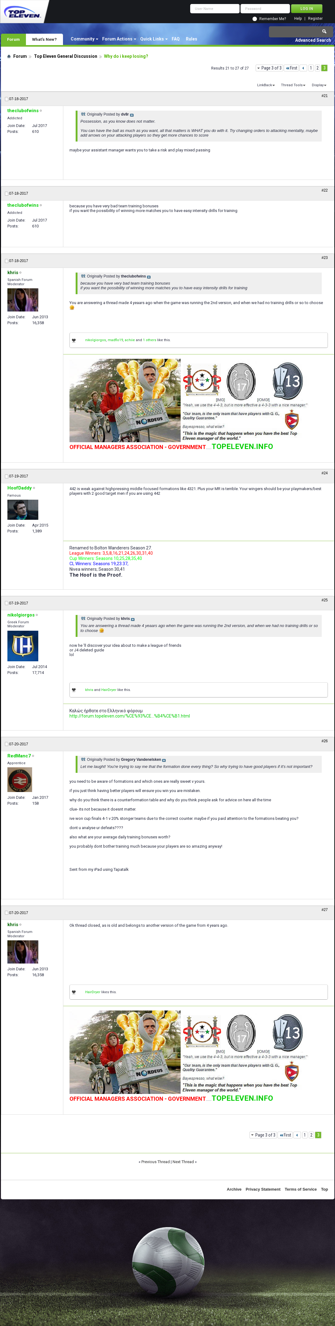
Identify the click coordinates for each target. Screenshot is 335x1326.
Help (298, 18)
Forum (13, 39)
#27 (324, 910)
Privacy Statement (263, 1189)
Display (318, 85)
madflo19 (115, 340)
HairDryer (108, 690)
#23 (324, 258)
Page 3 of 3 (272, 68)
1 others (149, 340)
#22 (324, 190)
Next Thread (183, 1161)
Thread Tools (292, 85)
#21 (324, 96)
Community (82, 38)
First (291, 68)
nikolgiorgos (95, 340)
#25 (324, 600)
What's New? (44, 39)
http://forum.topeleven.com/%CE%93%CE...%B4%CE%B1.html (129, 716)
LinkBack (264, 85)
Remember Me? (272, 19)
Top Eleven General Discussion (65, 56)
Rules (191, 38)
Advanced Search (313, 40)
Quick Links (152, 38)
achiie (130, 340)
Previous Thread (155, 1161)
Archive (234, 1189)
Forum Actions (117, 38)
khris (89, 690)
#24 (324, 473)
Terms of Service (301, 1189)
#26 (324, 741)
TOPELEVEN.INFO (242, 446)
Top (324, 1189)
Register (315, 18)
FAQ (176, 38)
